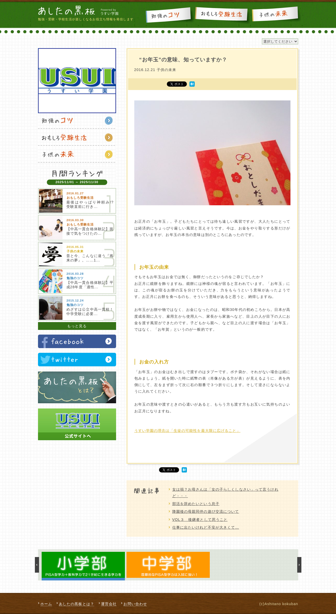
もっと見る (77, 326)
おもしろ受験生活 (222, 15)
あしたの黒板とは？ (76, 604)
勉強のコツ (169, 15)
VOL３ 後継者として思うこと (200, 519)
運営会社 (109, 604)
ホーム (46, 604)
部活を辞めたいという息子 (195, 504)
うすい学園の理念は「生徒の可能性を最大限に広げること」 (187, 430)
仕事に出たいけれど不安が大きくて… (205, 527)
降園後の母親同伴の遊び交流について (205, 511)
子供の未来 (276, 15)
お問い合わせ (135, 604)
